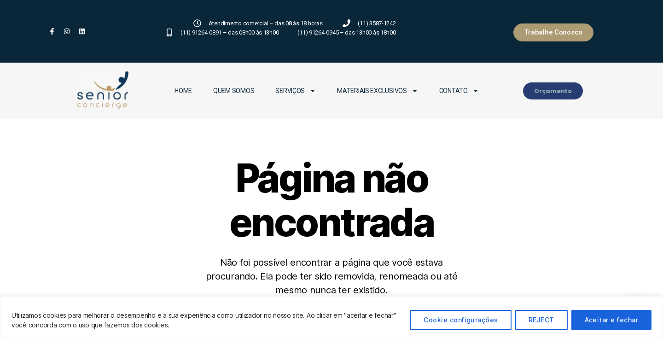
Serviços (295, 91)
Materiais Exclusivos (377, 91)
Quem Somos (233, 90)
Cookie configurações (461, 320)
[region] (331, 317)
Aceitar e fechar (611, 320)
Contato (459, 91)
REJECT (541, 320)
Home (183, 90)
